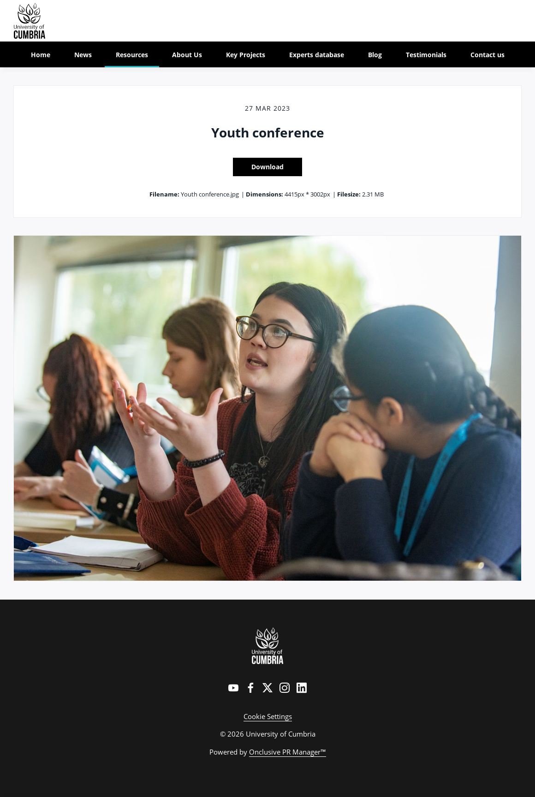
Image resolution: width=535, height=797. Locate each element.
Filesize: (349, 194)
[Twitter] (267, 688)
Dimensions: (264, 194)
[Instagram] (284, 688)
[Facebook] (250, 688)
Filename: (164, 194)
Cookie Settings (268, 716)
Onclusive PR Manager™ (287, 751)
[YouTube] (233, 688)
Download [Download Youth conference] (267, 166)
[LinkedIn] (302, 688)
